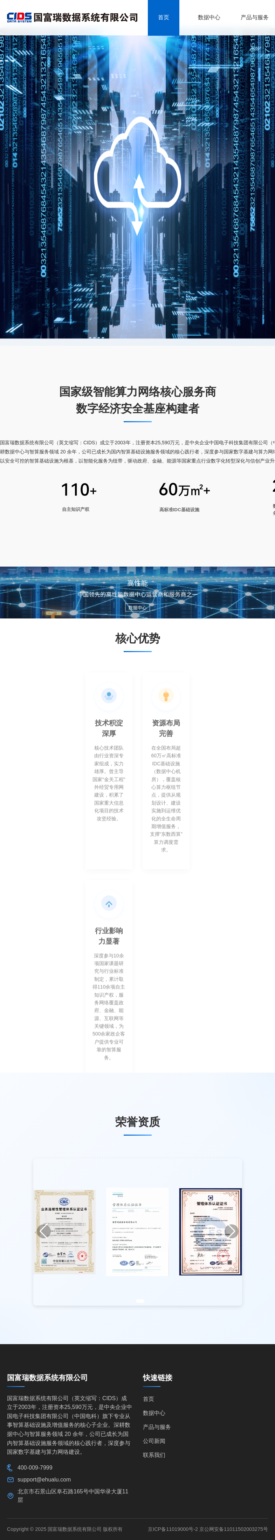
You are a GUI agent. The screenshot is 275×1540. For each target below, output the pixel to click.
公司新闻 (154, 1441)
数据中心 (154, 1413)
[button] (44, 1231)
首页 (148, 1399)
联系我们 (154, 1455)
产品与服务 (157, 1427)
